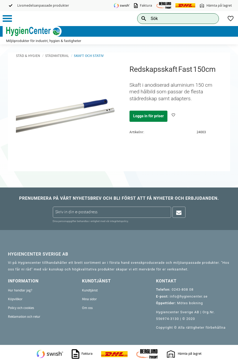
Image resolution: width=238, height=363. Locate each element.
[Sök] (211, 18)
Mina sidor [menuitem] (89, 299)
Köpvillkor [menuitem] (15, 299)
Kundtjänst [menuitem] (90, 290)
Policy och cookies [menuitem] (21, 308)
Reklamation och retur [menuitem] (24, 317)
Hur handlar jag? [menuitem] (20, 290)
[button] (7, 18)
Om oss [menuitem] (87, 308)
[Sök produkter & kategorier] (172, 18)
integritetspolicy (119, 221)
